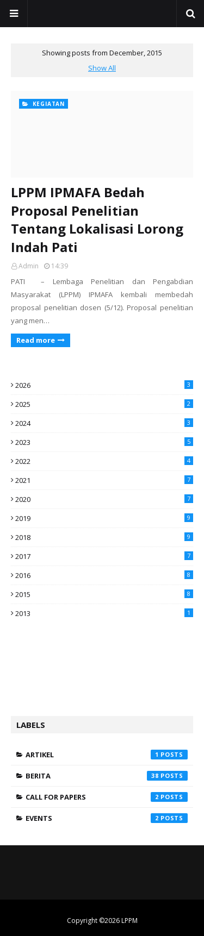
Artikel (107, 754)
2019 (104, 518)
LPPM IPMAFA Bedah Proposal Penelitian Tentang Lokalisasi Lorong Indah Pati (97, 219)
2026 (104, 385)
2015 (104, 594)
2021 (104, 480)
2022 (104, 461)
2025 (104, 404)
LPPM (129, 920)
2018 (104, 537)
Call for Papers (107, 797)
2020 (104, 499)
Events (107, 818)
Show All (102, 68)
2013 (104, 613)
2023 (104, 442)
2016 (104, 575)
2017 (104, 556)
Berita (107, 776)
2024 (104, 423)
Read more (35, 340)
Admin (28, 266)
